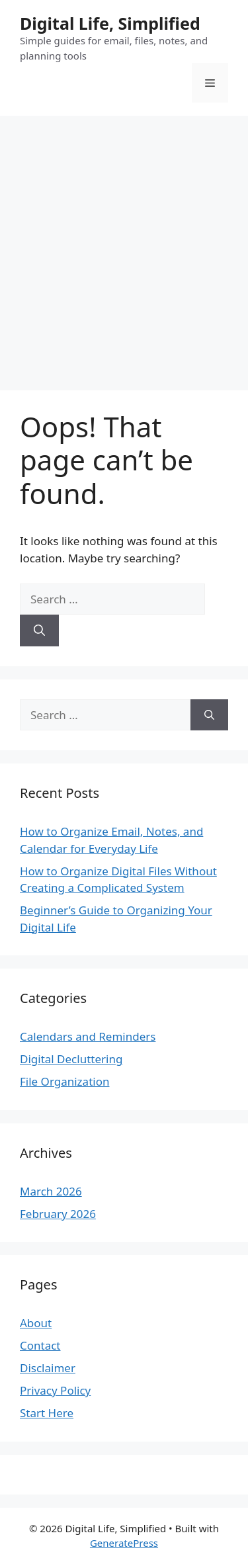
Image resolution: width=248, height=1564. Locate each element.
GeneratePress (124, 1542)
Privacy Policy (55, 1390)
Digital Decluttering (71, 1058)
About (36, 1322)
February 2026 (58, 1213)
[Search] (39, 630)
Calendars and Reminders (87, 1036)
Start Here (46, 1412)
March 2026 (51, 1191)
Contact (40, 1345)
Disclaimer (47, 1367)
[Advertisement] (124, 246)
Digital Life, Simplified (110, 23)
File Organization (64, 1081)
